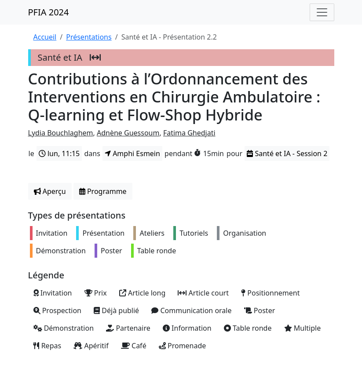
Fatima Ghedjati (189, 133)
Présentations (88, 37)
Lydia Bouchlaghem (60, 133)
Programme (103, 191)
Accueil (45, 37)
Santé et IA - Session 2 (287, 153)
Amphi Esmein (132, 153)
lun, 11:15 (59, 153)
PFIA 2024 (48, 12)
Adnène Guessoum (128, 133)
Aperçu (50, 191)
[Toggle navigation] (322, 12)
